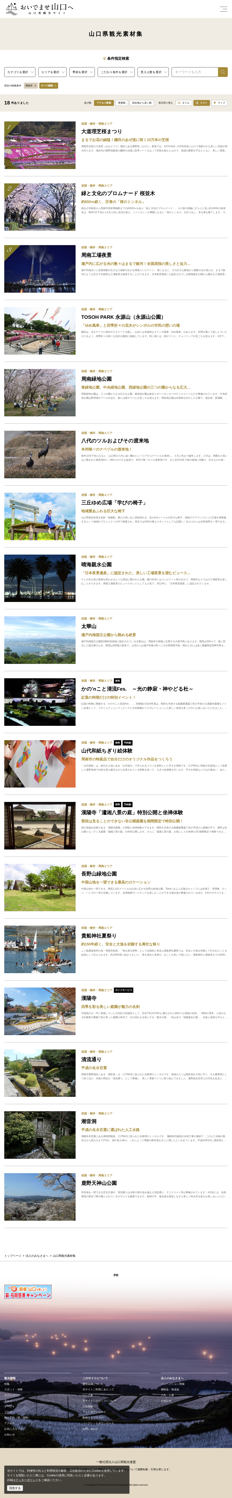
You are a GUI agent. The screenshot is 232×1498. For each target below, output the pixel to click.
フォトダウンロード (94, 1412)
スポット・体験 (13, 1389)
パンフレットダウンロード (98, 1423)
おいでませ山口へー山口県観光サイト (30, 5)
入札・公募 (167, 1395)
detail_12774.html (116, 454)
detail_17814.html (116, 578)
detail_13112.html (116, 1197)
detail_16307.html (116, 207)
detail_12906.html (116, 640)
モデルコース (12, 1395)
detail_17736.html (116, 1011)
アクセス (9, 1423)
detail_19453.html (116, 826)
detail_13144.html (116, 949)
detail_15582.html (116, 1073)
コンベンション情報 (173, 1384)
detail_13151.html (116, 393)
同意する (15, 1488)
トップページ (12, 1255)
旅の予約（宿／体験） (17, 1417)
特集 (7, 1384)
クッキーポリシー (27, 1480)
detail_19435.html (116, 764)
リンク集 (87, 1395)
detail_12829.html (116, 331)
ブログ (8, 1412)
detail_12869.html (116, 1135)
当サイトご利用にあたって (98, 1389)
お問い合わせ (90, 1429)
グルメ (8, 1400)
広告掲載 (87, 1406)
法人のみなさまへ (37, 1255)
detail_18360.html (116, 516)
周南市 (29, 85)
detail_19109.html (116, 702)
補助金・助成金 (170, 1389)
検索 (221, 72)
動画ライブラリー (93, 1417)
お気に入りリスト (14, 1429)
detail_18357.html (116, 269)
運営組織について (93, 1384)
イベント (9, 1406)
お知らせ (9, 1434)
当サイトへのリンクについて (99, 1400)
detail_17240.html (116, 145)
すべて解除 (47, 85)
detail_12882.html (116, 888)
